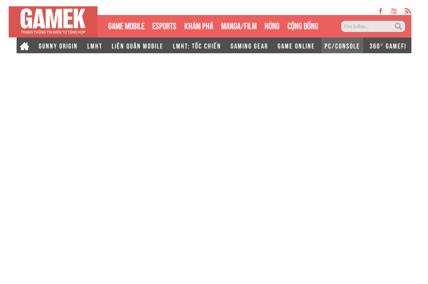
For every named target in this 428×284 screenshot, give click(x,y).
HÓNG (272, 25)
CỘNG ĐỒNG (302, 25)
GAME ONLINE (296, 45)
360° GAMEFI (388, 45)
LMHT (94, 45)
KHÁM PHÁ (198, 25)
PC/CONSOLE (342, 45)
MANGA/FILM (239, 25)
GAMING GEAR (249, 45)
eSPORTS (164, 25)
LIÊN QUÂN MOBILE (137, 45)
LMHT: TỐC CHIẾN (197, 45)
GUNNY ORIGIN (58, 45)
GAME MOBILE (126, 25)
